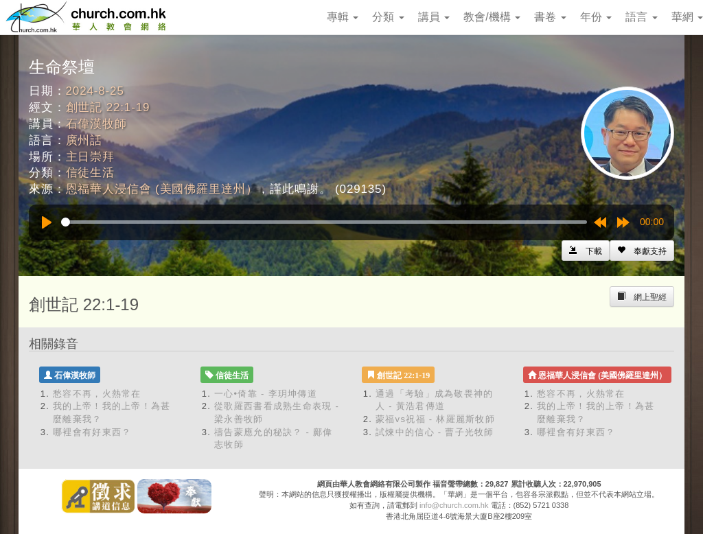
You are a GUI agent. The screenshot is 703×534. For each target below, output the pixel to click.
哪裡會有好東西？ (92, 432)
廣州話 (84, 140)
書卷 (550, 17)
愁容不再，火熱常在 (97, 393)
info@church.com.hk (453, 505)
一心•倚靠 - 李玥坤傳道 (265, 393)
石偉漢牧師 (96, 123)
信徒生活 (90, 172)
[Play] (47, 222)
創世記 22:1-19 (108, 107)
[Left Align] (642, 250)
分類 (388, 17)
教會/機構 (491, 17)
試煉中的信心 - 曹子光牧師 (435, 432)
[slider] (324, 222)
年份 (596, 17)
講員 (434, 17)
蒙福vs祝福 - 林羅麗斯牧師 (435, 419)
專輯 (342, 17)
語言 (641, 17)
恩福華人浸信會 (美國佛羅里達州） (162, 189)
